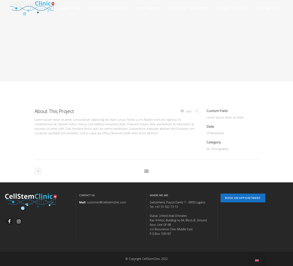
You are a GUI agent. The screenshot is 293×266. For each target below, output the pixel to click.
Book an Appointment (243, 198)
